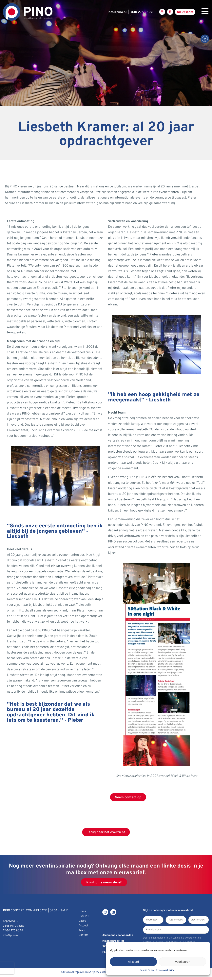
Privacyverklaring (165, 970)
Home (82, 911)
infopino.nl (117, 12)
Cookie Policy (147, 970)
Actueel (83, 925)
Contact (83, 935)
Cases (82, 921)
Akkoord (133, 961)
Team (82, 930)
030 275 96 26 (142, 12)
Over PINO (85, 916)
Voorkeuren (182, 961)
